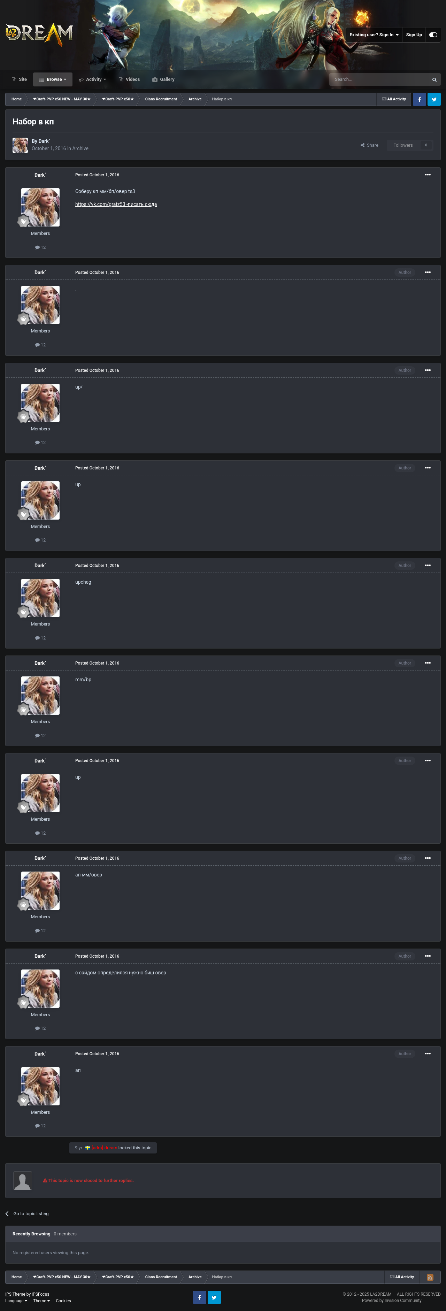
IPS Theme (15, 1294)
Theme (41, 1300)
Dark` (44, 141)
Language (16, 1300)
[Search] (362, 79)
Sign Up (414, 34)
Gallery (166, 79)
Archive (80, 148)
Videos (132, 79)
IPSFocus (40, 1294)
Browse (54, 79)
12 (40, 247)
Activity (94, 79)
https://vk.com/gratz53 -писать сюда (116, 204)
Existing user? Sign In (374, 35)
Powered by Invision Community (392, 1300)
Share (369, 145)
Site (22, 79)
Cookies (63, 1300)
